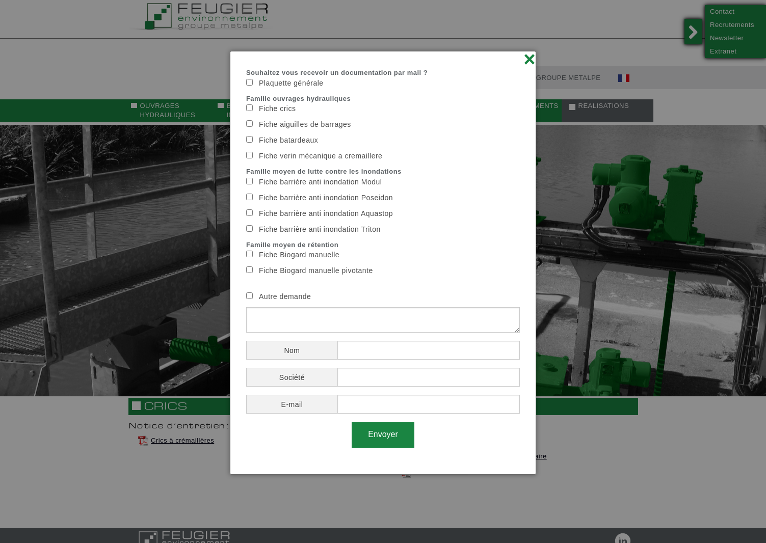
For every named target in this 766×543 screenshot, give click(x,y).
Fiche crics (277, 108)
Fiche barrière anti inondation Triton (320, 229)
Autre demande (285, 296)
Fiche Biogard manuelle (299, 255)
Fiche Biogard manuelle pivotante (316, 270)
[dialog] (383, 263)
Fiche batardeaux (288, 140)
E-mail (292, 404)
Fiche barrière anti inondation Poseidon (326, 198)
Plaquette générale (291, 83)
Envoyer (383, 434)
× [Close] (529, 59)
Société (292, 377)
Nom (292, 350)
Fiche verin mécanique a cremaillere (320, 156)
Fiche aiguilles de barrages (305, 124)
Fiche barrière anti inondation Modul (320, 182)
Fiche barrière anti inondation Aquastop (326, 213)
